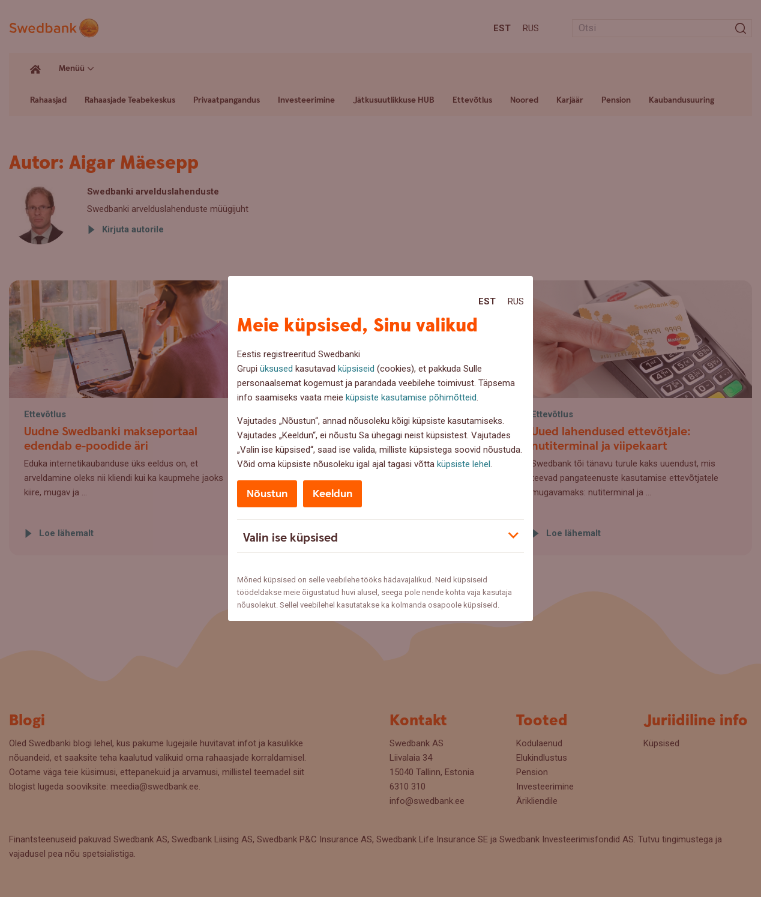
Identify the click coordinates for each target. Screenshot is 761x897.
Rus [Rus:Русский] (516, 301)
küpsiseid (356, 368)
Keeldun (332, 494)
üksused (276, 368)
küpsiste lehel (463, 464)
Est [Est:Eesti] (487, 301)
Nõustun (267, 494)
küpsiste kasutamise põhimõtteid (411, 397)
